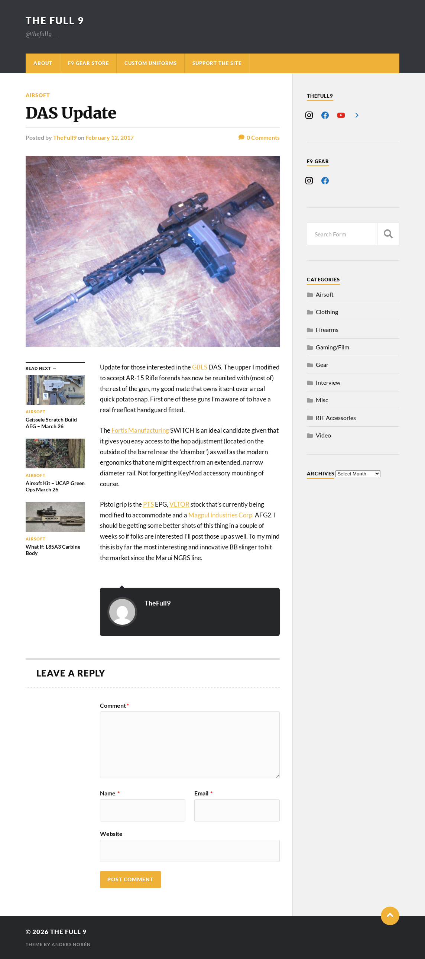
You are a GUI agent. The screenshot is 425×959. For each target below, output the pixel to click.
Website (111, 833)
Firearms (327, 329)
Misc (322, 399)
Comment (114, 705)
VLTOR (179, 504)
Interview (328, 382)
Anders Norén (71, 944)
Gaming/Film (332, 347)
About (42, 63)
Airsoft (38, 95)
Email (203, 793)
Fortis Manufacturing (140, 430)
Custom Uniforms (150, 63)
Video (323, 435)
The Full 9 (55, 20)
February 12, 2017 (109, 137)
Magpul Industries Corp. (221, 515)
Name (110, 793)
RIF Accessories (336, 417)
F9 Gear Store (88, 63)
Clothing (327, 311)
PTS (148, 504)
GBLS (199, 367)
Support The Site (216, 63)
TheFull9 (65, 137)
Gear (322, 364)
